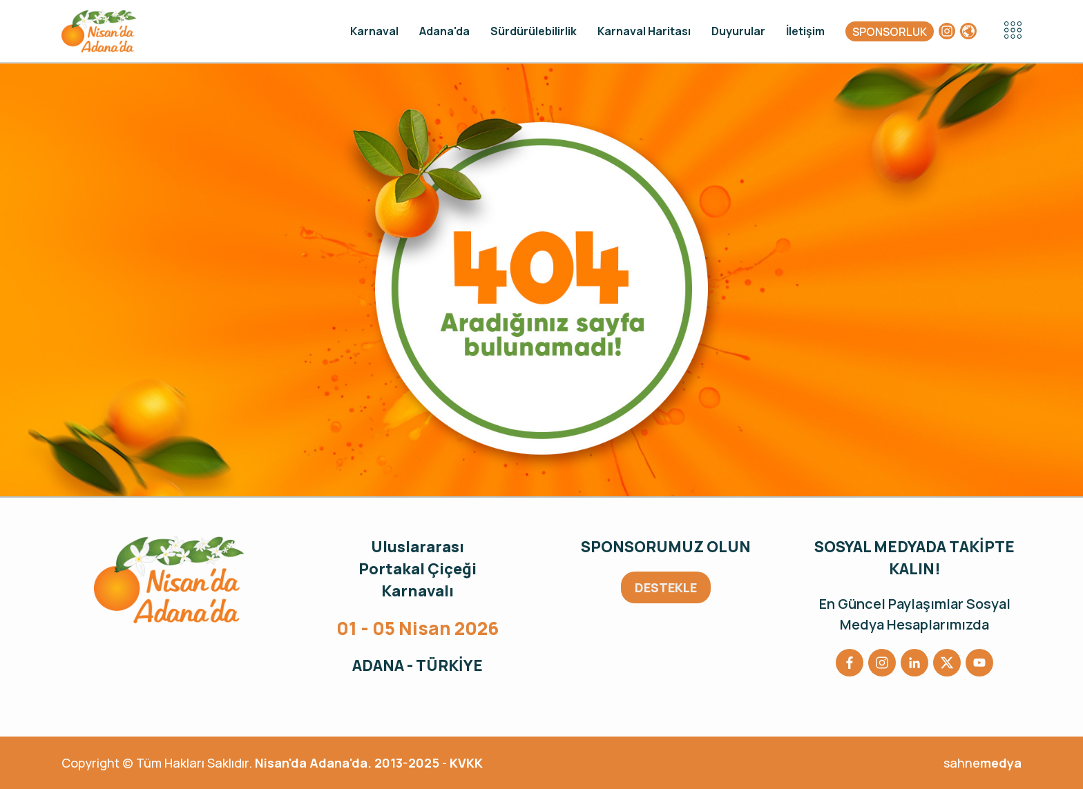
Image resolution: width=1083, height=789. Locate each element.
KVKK (466, 762)
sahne (982, 762)
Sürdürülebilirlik (533, 31)
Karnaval (374, 31)
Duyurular (738, 31)
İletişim (805, 31)
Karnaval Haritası (644, 31)
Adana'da (444, 31)
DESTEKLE (666, 587)
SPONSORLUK (889, 31)
